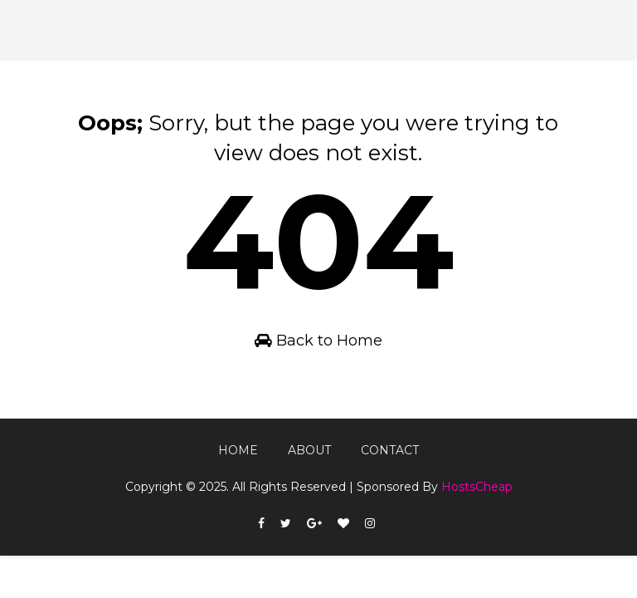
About (309, 450)
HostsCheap (477, 486)
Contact (390, 450)
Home (238, 450)
